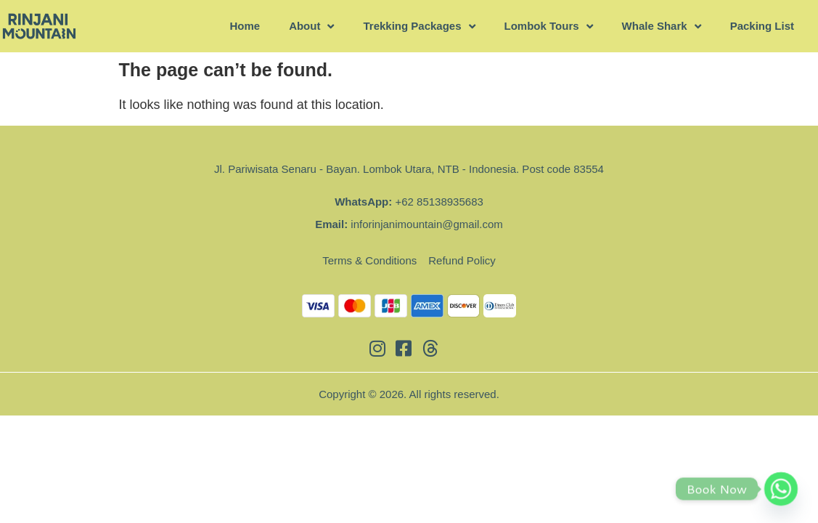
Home (244, 26)
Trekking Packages (419, 26)
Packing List (762, 26)
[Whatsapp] (781, 489)
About (311, 26)
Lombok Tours (548, 26)
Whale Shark (661, 26)
